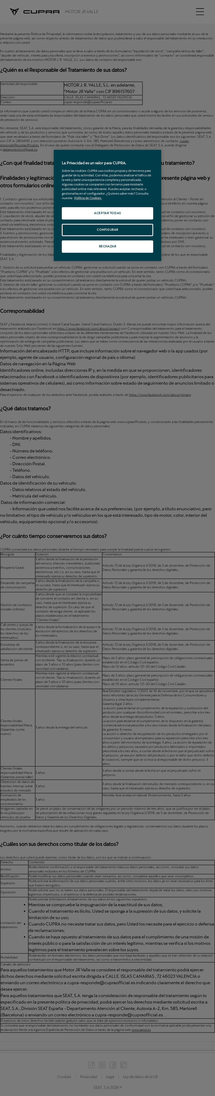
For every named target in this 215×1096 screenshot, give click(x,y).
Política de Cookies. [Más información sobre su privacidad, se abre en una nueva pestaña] (88, 198)
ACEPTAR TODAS (107, 213)
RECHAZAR (107, 246)
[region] (107, 205)
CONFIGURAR (107, 230)
